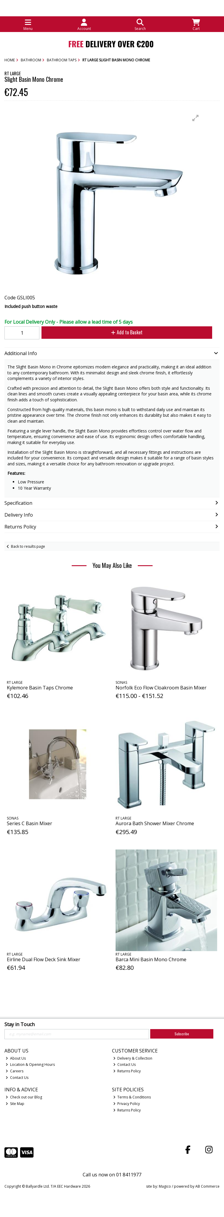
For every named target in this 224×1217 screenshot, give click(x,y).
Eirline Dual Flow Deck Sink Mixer (43, 959)
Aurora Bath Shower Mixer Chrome (155, 823)
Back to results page (28, 546)
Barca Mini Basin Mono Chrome (151, 959)
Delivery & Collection (133, 1058)
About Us (16, 1058)
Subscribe (182, 1033)
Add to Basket (127, 332)
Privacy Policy (126, 1103)
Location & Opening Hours (30, 1064)
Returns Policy (127, 1071)
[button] (195, 118)
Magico (165, 1186)
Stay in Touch (19, 1025)
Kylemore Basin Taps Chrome (40, 687)
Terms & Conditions (132, 1097)
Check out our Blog (24, 1097)
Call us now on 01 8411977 (112, 1174)
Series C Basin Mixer (29, 823)
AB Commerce (207, 1186)
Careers (14, 1071)
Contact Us (17, 1077)
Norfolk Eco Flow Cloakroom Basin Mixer (161, 687)
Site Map (15, 1103)
